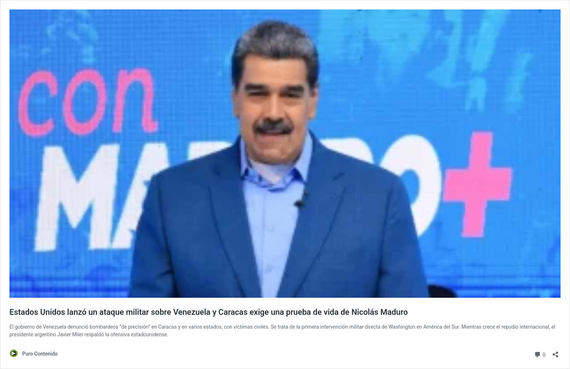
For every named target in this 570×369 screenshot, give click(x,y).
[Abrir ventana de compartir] (555, 352)
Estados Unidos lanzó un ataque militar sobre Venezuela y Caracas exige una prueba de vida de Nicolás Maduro (208, 312)
